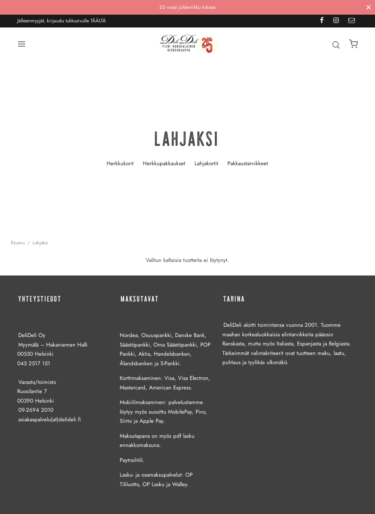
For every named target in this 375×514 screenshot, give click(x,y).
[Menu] (21, 44)
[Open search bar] (336, 44)
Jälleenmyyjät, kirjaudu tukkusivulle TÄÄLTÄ (61, 20)
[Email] (351, 21)
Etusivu (18, 242)
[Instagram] (336, 21)
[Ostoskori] (353, 44)
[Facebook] (321, 21)
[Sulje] (368, 7)
